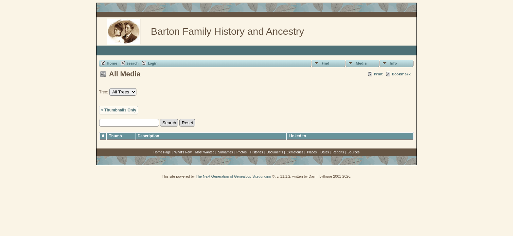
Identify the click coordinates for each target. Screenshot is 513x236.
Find (325, 63)
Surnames (225, 152)
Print (378, 73)
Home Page (162, 152)
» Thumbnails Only (118, 110)
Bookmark (401, 73)
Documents (275, 152)
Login (153, 63)
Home (112, 63)
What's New (183, 152)
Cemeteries (295, 152)
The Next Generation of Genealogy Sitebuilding (233, 176)
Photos (242, 152)
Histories (256, 152)
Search (133, 63)
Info (393, 63)
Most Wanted (205, 152)
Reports (338, 152)
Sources (353, 152)
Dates (324, 152)
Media (361, 63)
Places (312, 152)
